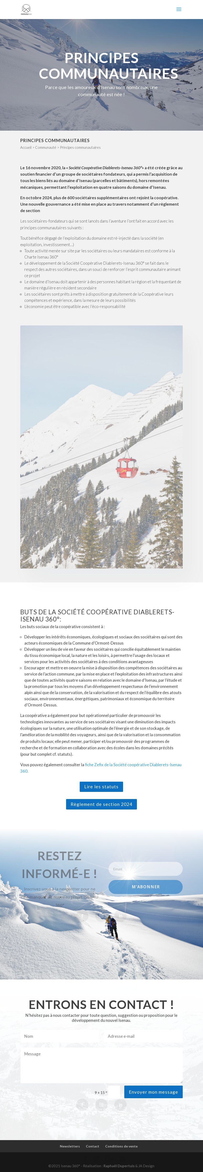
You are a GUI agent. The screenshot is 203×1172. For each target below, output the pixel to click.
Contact (92, 1146)
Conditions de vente (121, 1146)
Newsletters (70, 1146)
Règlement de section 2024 (101, 804)
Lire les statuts (101, 786)
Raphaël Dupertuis (119, 1166)
